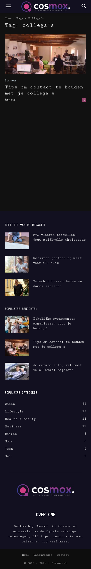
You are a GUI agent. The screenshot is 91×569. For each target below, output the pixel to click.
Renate (10, 99)
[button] (8, 6)
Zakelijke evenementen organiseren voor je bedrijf (54, 323)
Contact (63, 554)
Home (8, 18)
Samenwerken (42, 554)
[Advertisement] (45, 163)
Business (11, 80)
